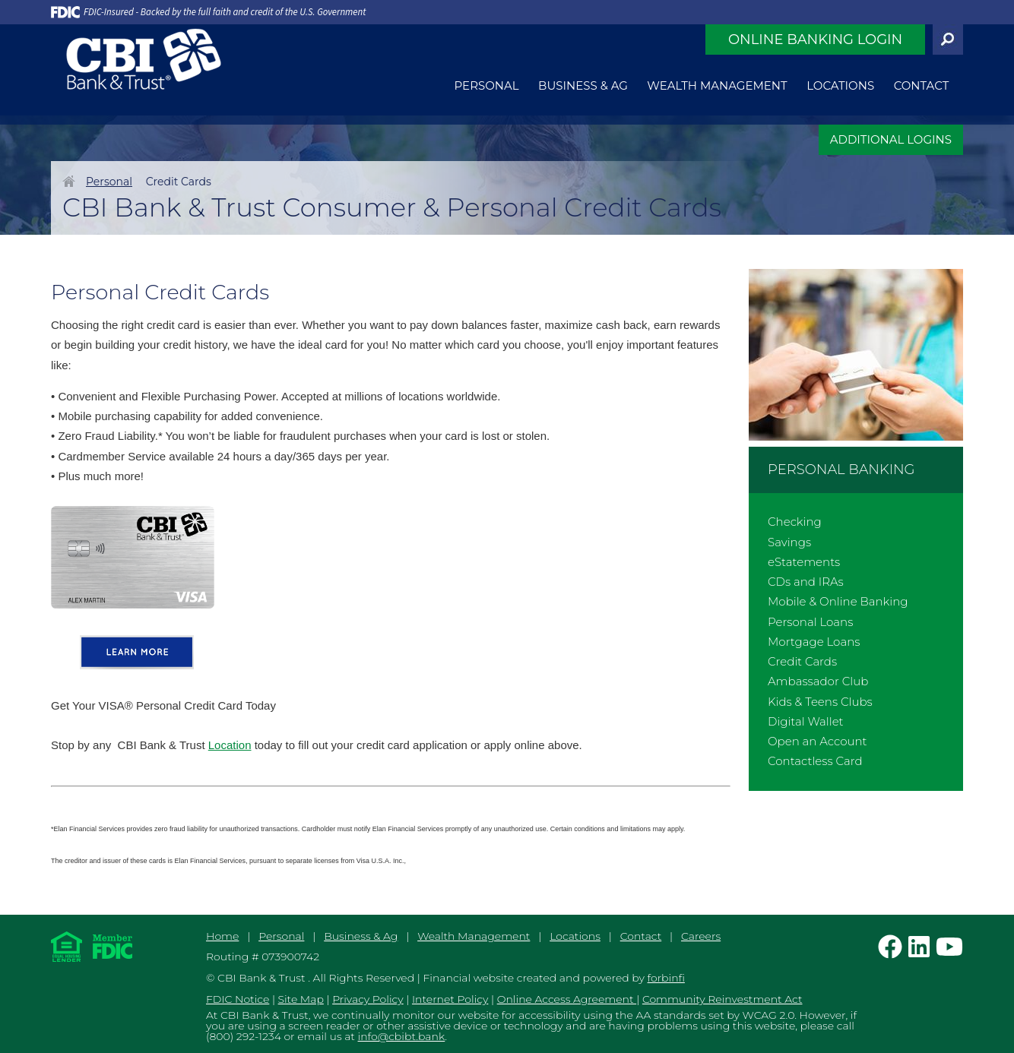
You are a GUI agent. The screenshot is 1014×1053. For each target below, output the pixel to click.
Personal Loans (810, 622)
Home (68, 180)
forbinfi (666, 978)
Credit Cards (802, 661)
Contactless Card (815, 761)
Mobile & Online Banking (838, 601)
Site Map (301, 999)
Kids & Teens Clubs (820, 701)
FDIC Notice (237, 999)
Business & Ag (583, 85)
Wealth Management (717, 85)
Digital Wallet (806, 721)
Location (230, 744)
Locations (840, 85)
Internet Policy (450, 999)
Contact (921, 85)
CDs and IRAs (806, 581)
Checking (795, 521)
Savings (789, 542)
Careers (701, 936)
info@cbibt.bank (401, 1036)
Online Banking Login (815, 39)
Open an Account (817, 741)
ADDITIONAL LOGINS (891, 139)
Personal (487, 85)
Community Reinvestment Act (722, 999)
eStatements (804, 562)
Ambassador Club (818, 681)
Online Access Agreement (567, 999)
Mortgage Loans (814, 641)
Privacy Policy (368, 999)
